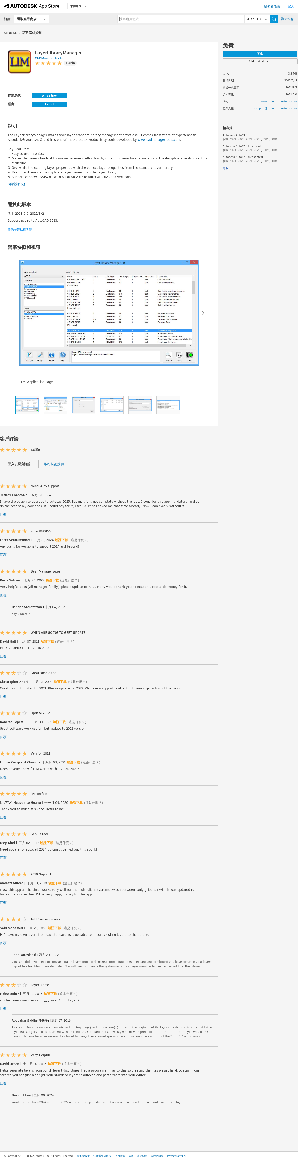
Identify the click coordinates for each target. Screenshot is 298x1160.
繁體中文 (78, 6)
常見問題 (142, 1156)
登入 (291, 6)
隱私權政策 (83, 1156)
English (49, 104)
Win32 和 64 (50, 96)
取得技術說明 (54, 464)
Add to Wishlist (260, 61)
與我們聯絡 (157, 1156)
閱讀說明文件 (17, 184)
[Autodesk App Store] (32, 6)
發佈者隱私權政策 (20, 229)
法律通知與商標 (102, 1156)
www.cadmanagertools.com (159, 139)
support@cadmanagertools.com (275, 108)
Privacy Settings (177, 1156)
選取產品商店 (27, 19)
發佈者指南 (272, 6)
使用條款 (120, 1156)
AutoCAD (10, 33)
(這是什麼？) (78, 540)
